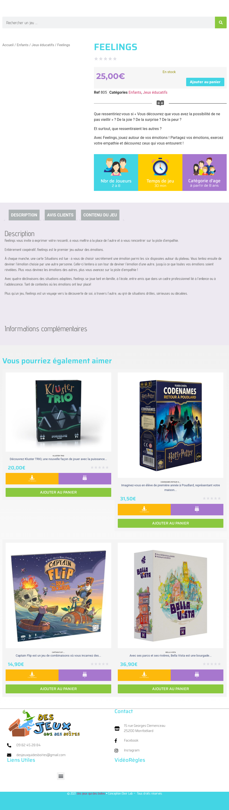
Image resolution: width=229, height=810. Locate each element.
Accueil (8, 45)
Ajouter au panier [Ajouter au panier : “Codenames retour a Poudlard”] (170, 523)
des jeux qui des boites (91, 793)
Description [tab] (24, 215)
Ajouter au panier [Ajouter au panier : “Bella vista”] (170, 689)
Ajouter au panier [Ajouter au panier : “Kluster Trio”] (58, 492)
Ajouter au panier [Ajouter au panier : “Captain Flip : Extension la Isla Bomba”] (58, 689)
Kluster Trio (58, 455)
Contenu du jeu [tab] (100, 215)
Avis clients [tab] (60, 215)
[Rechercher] (221, 22)
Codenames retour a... (171, 482)
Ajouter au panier (205, 82)
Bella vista (171, 652)
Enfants (22, 45)
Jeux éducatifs (43, 45)
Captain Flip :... (58, 652)
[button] (61, 776)
